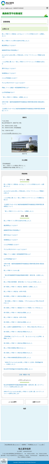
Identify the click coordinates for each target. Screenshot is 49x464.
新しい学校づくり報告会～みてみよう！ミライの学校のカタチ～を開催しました (23, 35)
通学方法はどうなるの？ (9, 68)
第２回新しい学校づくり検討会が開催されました (18, 343)
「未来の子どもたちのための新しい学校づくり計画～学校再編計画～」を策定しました (23, 363)
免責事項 (24, 444)
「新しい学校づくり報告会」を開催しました (15, 97)
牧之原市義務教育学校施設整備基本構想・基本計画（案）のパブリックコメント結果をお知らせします (24, 385)
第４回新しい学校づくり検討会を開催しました (17, 322)
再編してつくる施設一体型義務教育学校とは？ (15, 87)
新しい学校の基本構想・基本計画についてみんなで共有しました (22, 282)
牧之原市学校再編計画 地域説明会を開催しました (18, 369)
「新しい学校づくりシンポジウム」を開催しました (19, 211)
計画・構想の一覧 (24, 374)
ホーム (2, 8)
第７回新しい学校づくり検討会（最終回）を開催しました (21, 286)
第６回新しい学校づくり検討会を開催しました (17, 296)
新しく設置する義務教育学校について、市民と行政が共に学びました (24, 327)
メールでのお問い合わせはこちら (11, 133)
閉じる (47, 8)
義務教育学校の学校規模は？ (10, 50)
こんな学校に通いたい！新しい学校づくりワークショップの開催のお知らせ (23, 62)
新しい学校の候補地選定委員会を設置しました (17, 357)
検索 (41, 3)
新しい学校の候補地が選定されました (15, 348)
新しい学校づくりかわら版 (11, 270)
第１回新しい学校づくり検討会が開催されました (18, 352)
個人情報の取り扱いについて (12, 444)
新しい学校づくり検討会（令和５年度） (15, 291)
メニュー (45, 3)
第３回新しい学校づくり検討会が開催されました (18, 331)
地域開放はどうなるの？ (9, 73)
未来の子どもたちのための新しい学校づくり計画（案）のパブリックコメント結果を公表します (24, 392)
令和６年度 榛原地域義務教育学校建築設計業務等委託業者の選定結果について (23, 103)
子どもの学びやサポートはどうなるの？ (13, 83)
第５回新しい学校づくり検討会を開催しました (17, 312)
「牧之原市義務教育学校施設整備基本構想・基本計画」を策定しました (24, 276)
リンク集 (41, 444)
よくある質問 (12, 402)
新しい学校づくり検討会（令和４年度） (15, 317)
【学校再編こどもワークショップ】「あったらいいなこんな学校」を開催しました (24, 337)
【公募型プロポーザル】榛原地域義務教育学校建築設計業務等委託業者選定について (23, 109)
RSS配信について (32, 444)
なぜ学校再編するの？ (8, 92)
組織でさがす (9, 8)
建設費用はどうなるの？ (9, 45)
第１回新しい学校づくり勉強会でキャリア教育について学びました (23, 307)
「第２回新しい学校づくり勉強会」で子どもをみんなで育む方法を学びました (24, 302)
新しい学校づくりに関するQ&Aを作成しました (15, 40)
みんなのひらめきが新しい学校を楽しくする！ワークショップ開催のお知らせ (23, 56)
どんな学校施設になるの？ (9, 78)
